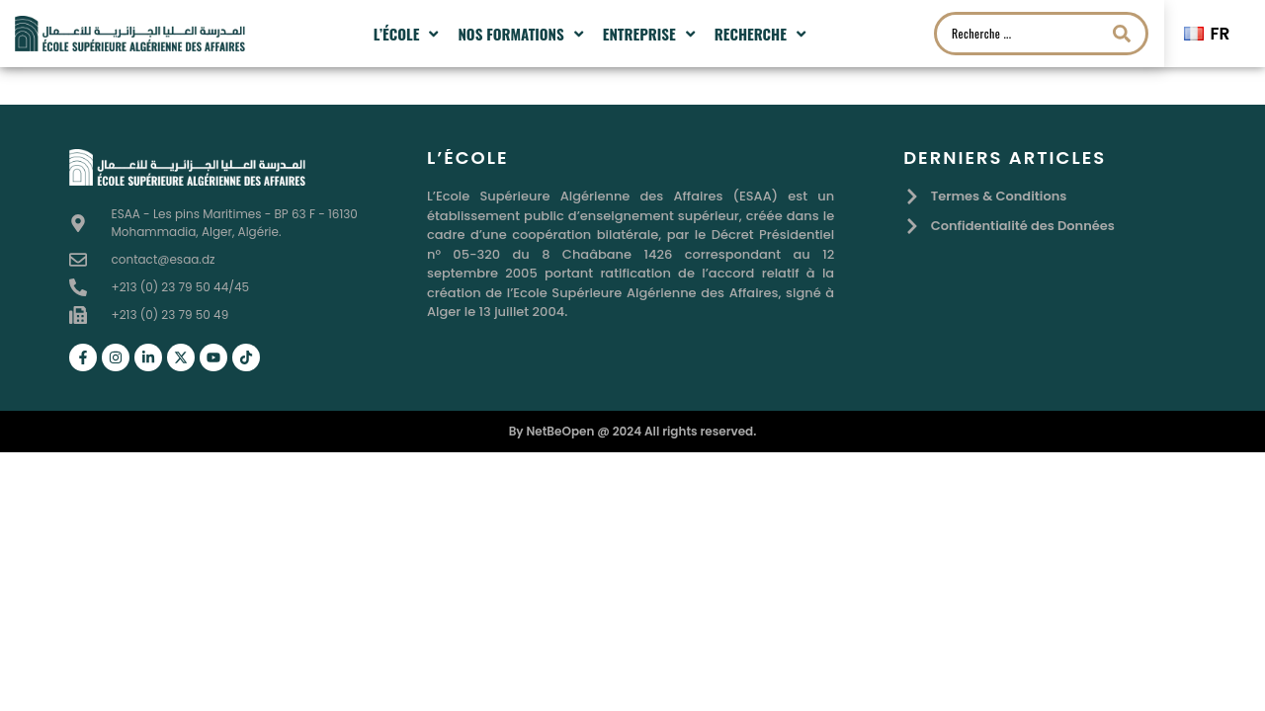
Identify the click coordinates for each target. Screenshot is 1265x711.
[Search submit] (1121, 33)
